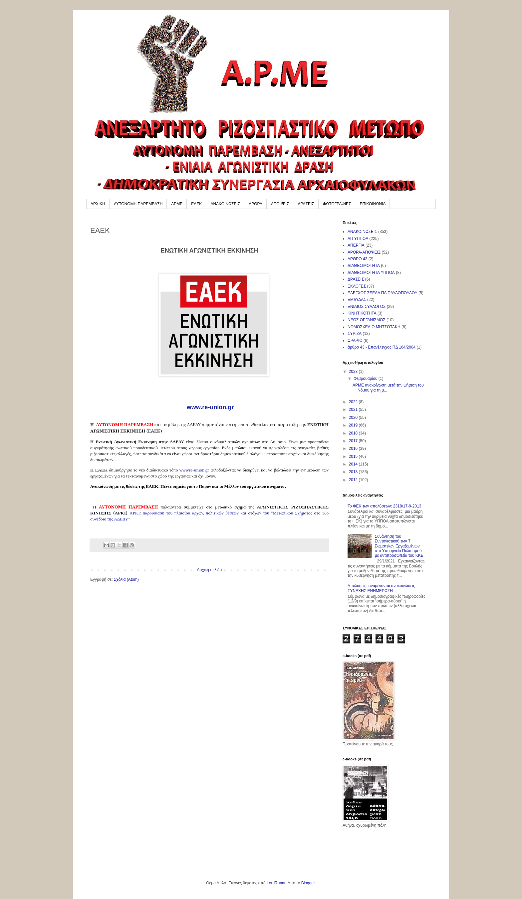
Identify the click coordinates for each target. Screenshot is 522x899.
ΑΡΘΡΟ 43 (357, 259)
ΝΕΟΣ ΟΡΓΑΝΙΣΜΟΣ (367, 320)
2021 (354, 409)
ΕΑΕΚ (196, 204)
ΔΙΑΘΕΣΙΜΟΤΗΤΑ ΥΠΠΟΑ (371, 272)
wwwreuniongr (194, 469)
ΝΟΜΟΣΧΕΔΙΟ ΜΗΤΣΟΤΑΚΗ (374, 327)
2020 (354, 417)
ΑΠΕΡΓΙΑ (356, 245)
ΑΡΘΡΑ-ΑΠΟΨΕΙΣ (364, 252)
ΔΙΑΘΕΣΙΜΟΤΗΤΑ (364, 265)
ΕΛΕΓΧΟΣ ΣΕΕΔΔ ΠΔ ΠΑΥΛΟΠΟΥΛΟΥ (382, 293)
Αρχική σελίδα (209, 569)
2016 (354, 448)
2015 (354, 456)
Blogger (308, 883)
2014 (354, 464)
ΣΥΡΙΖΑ (355, 333)
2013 (354, 471)
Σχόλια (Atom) (126, 579)
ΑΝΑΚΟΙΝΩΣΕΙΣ (225, 204)
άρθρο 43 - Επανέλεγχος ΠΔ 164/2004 (381, 347)
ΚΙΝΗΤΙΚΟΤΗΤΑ (362, 313)
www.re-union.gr (209, 407)
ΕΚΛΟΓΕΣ (357, 286)
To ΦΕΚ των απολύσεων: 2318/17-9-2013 (384, 506)
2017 (354, 441)
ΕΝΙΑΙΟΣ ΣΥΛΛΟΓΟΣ (367, 306)
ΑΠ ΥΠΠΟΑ (358, 238)
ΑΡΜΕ (176, 204)
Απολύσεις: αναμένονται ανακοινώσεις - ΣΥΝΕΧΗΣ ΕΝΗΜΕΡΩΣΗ (382, 588)
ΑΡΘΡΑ (255, 204)
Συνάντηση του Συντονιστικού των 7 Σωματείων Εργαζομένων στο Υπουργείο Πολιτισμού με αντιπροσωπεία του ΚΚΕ (399, 546)
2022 (354, 402)
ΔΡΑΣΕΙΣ (306, 204)
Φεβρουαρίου (366, 378)
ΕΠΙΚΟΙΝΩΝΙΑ (373, 204)
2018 (354, 433)
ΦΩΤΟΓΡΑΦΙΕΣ (337, 204)
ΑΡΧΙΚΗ (98, 204)
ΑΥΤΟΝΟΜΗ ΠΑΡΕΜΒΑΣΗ (138, 204)
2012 (354, 479)
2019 (354, 425)
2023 (354, 371)
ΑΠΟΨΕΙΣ (280, 204)
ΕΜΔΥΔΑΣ (357, 299)
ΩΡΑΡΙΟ (355, 340)
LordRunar (276, 883)
